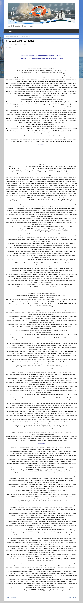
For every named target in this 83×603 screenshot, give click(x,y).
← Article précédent (11, 597)
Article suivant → (73, 597)
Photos (9, 47)
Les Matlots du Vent (13, 44)
